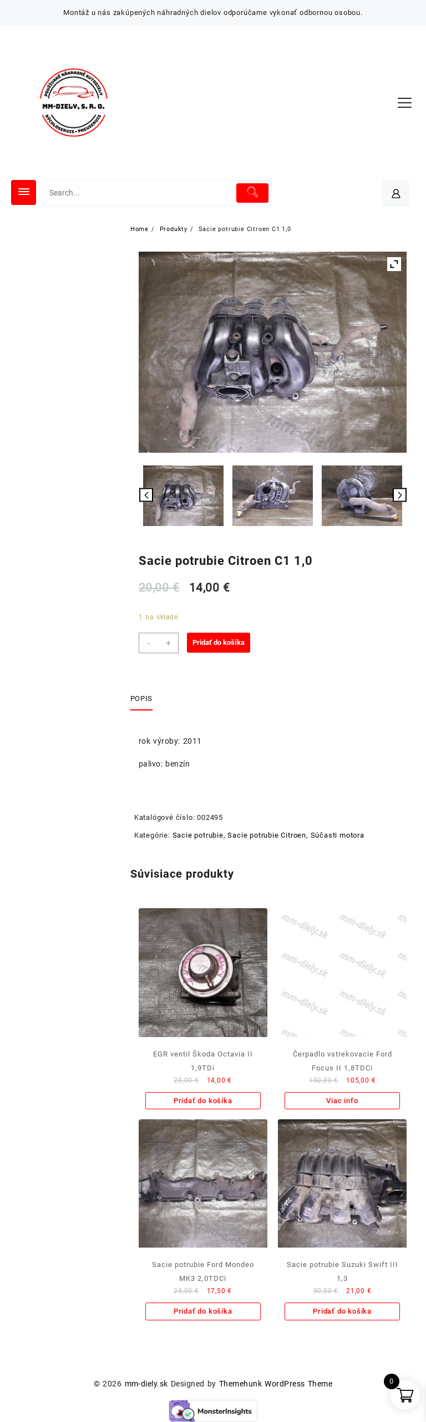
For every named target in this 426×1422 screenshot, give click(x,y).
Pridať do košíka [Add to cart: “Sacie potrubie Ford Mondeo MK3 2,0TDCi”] (203, 1311)
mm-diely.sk (146, 1383)
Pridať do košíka (218, 642)
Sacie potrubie (198, 835)
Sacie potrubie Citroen (266, 835)
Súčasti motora (337, 835)
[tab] (145, 699)
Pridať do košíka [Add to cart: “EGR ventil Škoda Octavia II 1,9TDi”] (203, 1100)
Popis (141, 698)
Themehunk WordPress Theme (275, 1383)
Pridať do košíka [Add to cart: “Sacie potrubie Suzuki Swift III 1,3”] (342, 1311)
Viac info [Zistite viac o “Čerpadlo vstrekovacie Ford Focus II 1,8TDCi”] (342, 1100)
